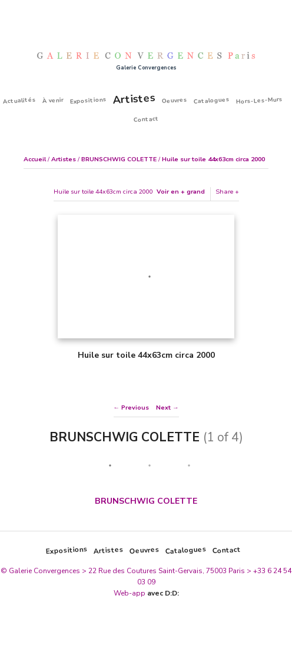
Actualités (19, 100)
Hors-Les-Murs (259, 100)
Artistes (133, 98)
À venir (53, 100)
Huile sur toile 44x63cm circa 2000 (213, 159)
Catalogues (212, 100)
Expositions (88, 100)
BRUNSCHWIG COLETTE (119, 159)
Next (163, 407)
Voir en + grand (181, 191)
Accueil (35, 159)
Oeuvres (175, 100)
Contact (146, 119)
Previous (135, 407)
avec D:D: (163, 593)
